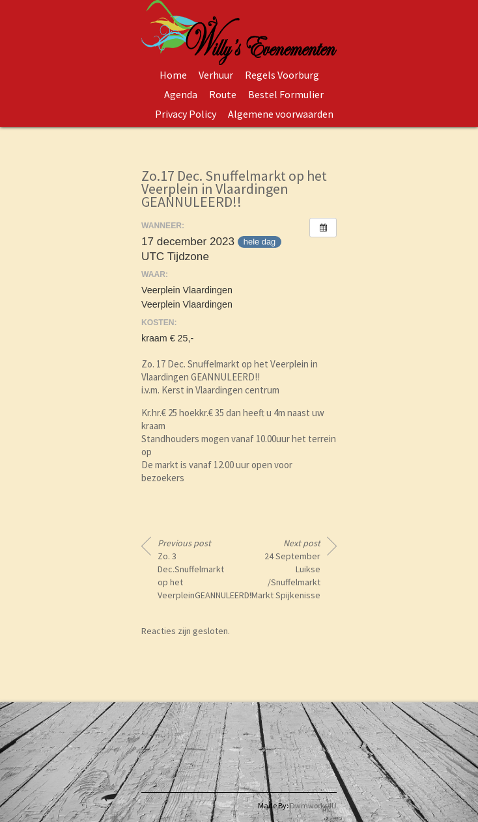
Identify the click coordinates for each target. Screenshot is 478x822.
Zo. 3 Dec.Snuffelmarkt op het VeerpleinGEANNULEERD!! (193, 569)
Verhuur (216, 74)
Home (173, 74)
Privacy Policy (185, 113)
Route (222, 94)
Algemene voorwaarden (280, 113)
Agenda (180, 94)
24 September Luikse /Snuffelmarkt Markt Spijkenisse (285, 569)
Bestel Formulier (286, 94)
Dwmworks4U (313, 805)
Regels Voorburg (282, 74)
